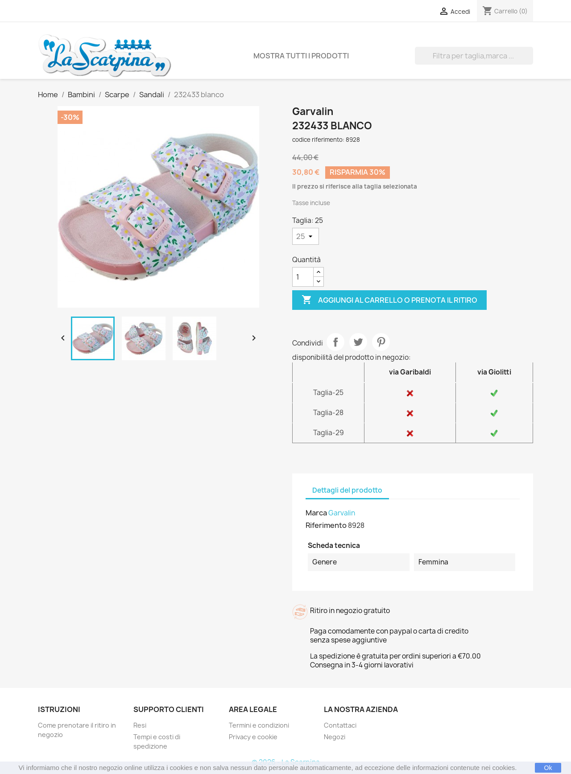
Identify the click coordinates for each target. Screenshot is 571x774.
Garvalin (341, 513)
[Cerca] (474, 56)
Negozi (334, 737)
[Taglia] (305, 236)
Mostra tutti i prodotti (301, 56)
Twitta (358, 342)
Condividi (335, 342)
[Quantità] (303, 277)
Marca (316, 512)
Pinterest (381, 342)
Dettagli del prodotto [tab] (347, 490)
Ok (548, 767)
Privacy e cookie (253, 737)
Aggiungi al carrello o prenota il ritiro (389, 300)
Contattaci (340, 725)
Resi (139, 725)
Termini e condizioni (259, 725)
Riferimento (326, 525)
